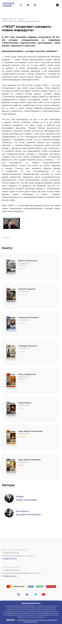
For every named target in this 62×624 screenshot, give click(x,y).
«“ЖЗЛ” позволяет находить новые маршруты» (21, 21)
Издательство (7, 19)
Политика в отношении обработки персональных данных (40, 600)
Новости (21, 19)
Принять (10, 620)
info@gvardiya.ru (9, 558)
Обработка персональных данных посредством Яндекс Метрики (37, 621)
